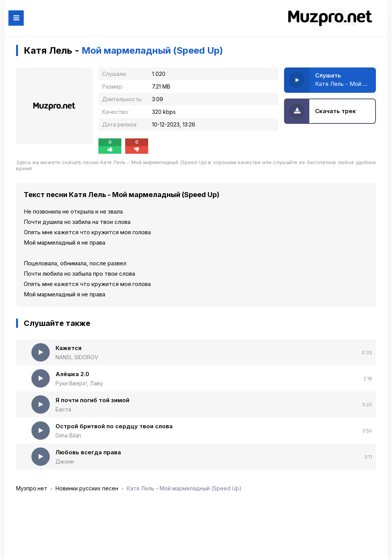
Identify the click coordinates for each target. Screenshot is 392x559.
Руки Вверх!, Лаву (79, 383)
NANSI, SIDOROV (77, 357)
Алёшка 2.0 (72, 374)
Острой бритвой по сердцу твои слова (114, 426)
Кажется (69, 348)
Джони (65, 461)
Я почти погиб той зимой (92, 400)
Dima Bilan (68, 435)
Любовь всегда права (88, 452)
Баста (63, 409)
